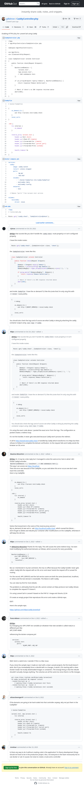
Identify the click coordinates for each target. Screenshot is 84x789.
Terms (17, 778)
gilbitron (10, 18)
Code (6, 27)
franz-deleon (15, 618)
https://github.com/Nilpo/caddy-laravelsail (25, 610)
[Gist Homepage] (10, 3)
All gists (44, 4)
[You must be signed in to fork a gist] (77, 18)
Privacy (22, 778)
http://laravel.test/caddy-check (27, 441)
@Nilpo (12, 234)
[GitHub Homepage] (35, 783)
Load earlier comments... (45, 223)
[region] (42, 69)
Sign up (75, 3)
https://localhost (33, 466)
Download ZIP (76, 27)
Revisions (18, 27)
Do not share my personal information (42, 780)
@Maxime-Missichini (19, 547)
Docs (49, 778)
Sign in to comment (72, 767)
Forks (44, 27)
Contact (55, 778)
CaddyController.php (27, 18)
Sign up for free (11, 768)
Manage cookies (64, 778)
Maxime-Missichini (17, 454)
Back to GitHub (54, 4)
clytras (12, 229)
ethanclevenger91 (17, 697)
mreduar (13, 747)
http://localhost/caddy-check (45, 528)
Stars (32, 27)
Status (35, 778)
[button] (67, 27)
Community (42, 778)
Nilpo (12, 332)
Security (29, 778)
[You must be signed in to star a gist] (67, 18)
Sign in (67, 3)
